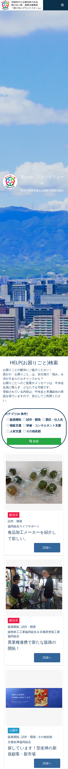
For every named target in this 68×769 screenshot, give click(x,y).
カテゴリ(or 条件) (16, 414)
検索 (34, 441)
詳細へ (47, 547)
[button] (62, 5)
